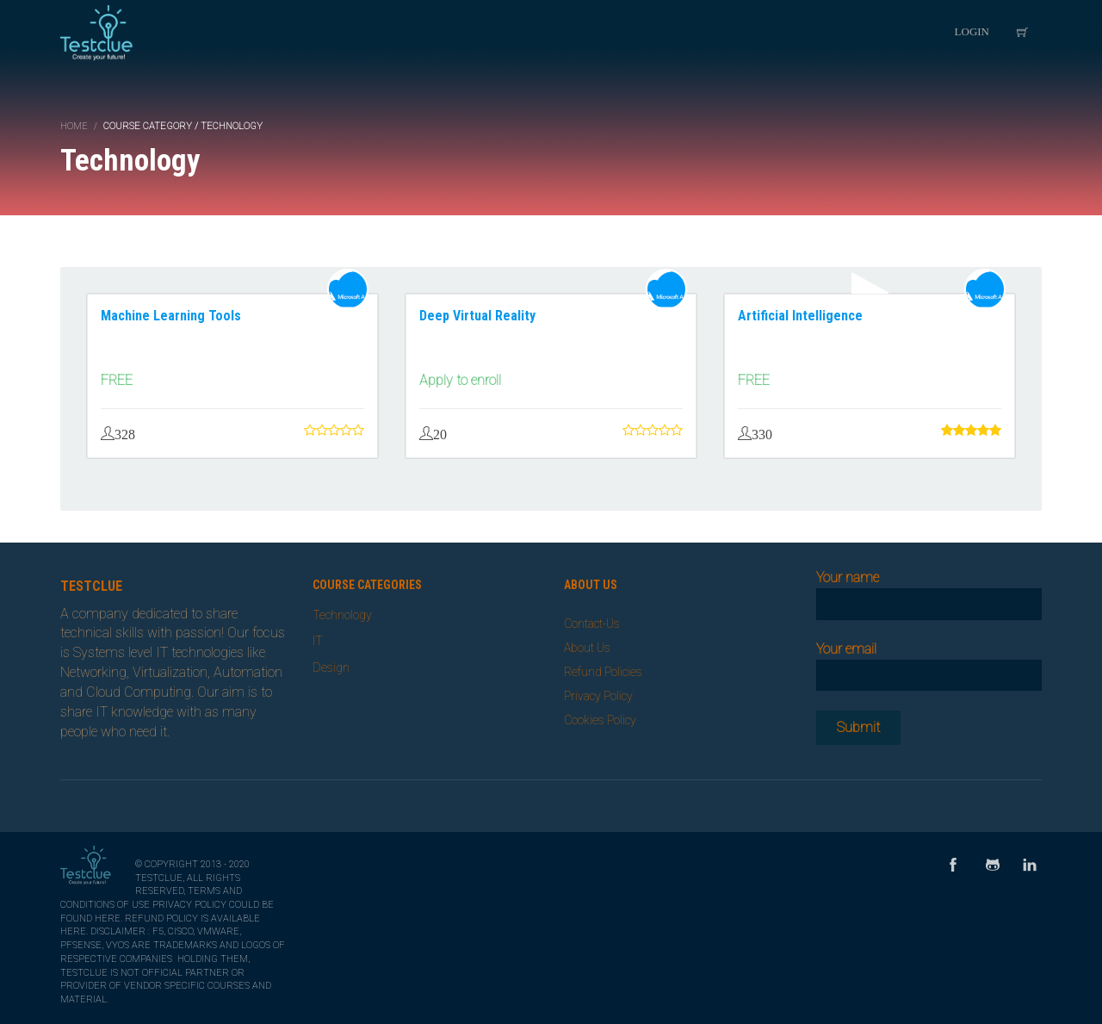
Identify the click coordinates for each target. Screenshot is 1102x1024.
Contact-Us (592, 623)
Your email (929, 662)
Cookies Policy (600, 720)
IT (318, 641)
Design (331, 667)
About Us (587, 648)
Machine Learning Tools (171, 315)
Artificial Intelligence (800, 315)
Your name (929, 590)
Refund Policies (603, 672)
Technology (342, 615)
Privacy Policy (598, 696)
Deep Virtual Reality (477, 315)
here (108, 918)
